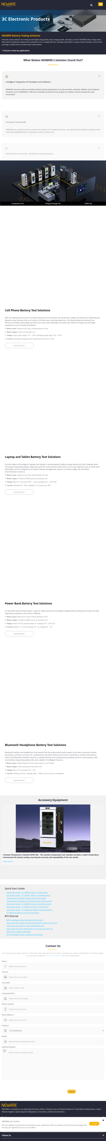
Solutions (15, 12)
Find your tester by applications (16, 50)
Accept (94, 1123)
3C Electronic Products (31, 12)
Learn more (8, 861)
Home (7, 12)
